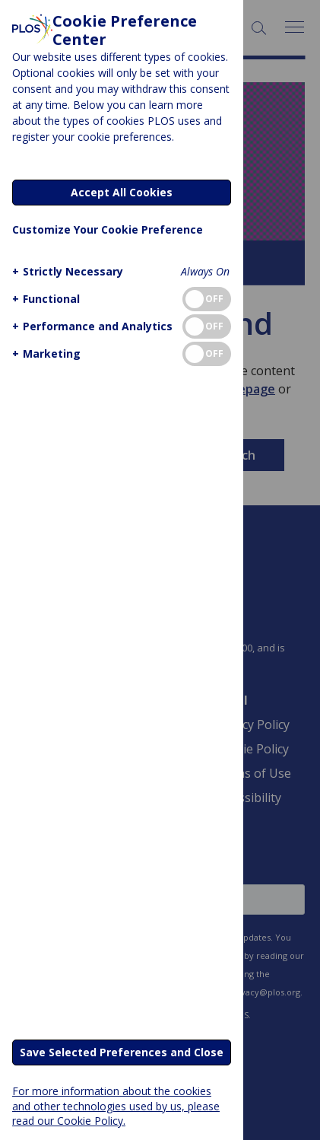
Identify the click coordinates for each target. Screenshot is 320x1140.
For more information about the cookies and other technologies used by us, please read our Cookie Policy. (116, 1105)
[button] (65, 271)
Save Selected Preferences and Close (121, 1052)
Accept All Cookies (122, 192)
